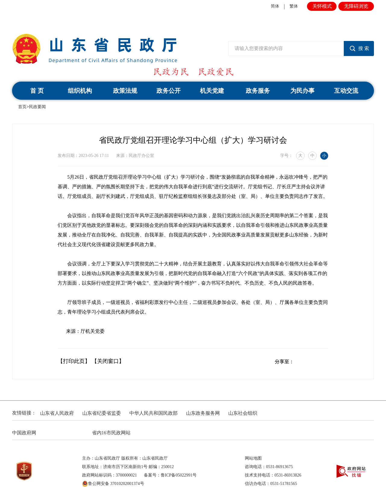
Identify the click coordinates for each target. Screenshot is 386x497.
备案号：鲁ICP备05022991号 (170, 475)
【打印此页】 (74, 361)
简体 (275, 6)
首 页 (37, 90)
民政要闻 (37, 107)
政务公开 (169, 90)
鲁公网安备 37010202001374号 (113, 484)
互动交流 (346, 90)
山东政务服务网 (203, 413)
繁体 (294, 6)
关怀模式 (322, 6)
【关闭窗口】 (108, 361)
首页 (22, 107)
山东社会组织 (242, 413)
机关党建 (212, 90)
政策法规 (125, 90)
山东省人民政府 (57, 413)
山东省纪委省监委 (101, 413)
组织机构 (80, 90)
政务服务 (258, 90)
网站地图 (253, 458)
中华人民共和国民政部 (153, 413)
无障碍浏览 (356, 6)
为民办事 (302, 90)
